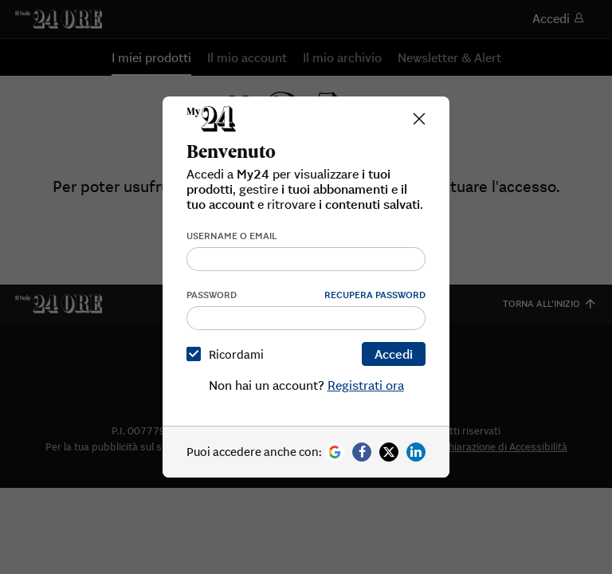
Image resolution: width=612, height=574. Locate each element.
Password (211, 295)
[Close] (419, 118)
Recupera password (375, 295)
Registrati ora (366, 385)
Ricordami (228, 354)
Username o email (231, 236)
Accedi (394, 354)
